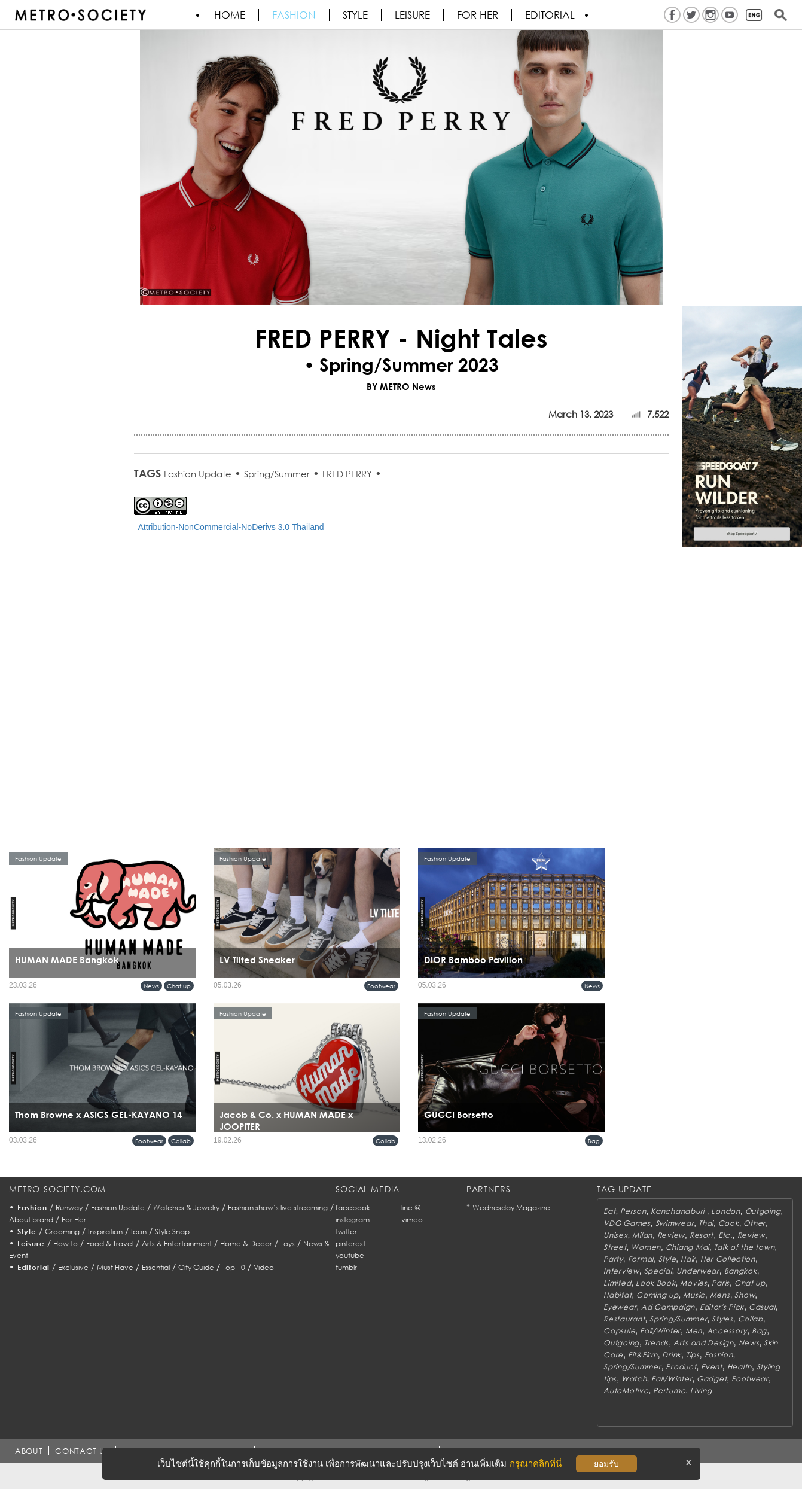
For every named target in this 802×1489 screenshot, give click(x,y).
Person (633, 1211)
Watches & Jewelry (186, 1207)
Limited (617, 1282)
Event (711, 1366)
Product (681, 1366)
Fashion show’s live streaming (278, 1207)
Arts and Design (703, 1342)
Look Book (655, 1282)
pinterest (350, 1243)
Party (613, 1258)
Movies (693, 1282)
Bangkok (740, 1270)
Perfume (669, 1390)
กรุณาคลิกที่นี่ (536, 1463)
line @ (410, 1207)
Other (754, 1223)
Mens (720, 1294)
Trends (656, 1342)
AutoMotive (625, 1390)
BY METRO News (401, 386)
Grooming (62, 1231)
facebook (353, 1207)
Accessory (727, 1330)
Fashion (294, 15)
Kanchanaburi (678, 1211)
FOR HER (477, 15)
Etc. (725, 1235)
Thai (706, 1223)
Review (671, 1235)
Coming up (657, 1294)
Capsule (619, 1330)
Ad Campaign (668, 1306)
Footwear (381, 985)
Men (693, 1330)
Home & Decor (246, 1243)
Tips (693, 1354)
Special (658, 1270)
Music (694, 1294)
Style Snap (172, 1231)
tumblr (346, 1267)
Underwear (697, 1270)
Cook (728, 1223)
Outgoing (763, 1211)
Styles (722, 1318)
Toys (287, 1243)
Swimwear (674, 1223)
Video (264, 1267)
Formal (641, 1258)
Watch (634, 1378)
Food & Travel (109, 1243)
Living (701, 1390)
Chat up (179, 985)
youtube (350, 1255)
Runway (69, 1207)
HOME (229, 15)
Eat (609, 1211)
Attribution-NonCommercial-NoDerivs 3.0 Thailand (231, 527)
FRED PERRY (347, 473)
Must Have (115, 1267)
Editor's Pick (722, 1306)
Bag (594, 1140)
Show (744, 1294)
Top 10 (233, 1267)
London (725, 1211)
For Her (74, 1219)
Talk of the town (744, 1247)
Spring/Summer (277, 473)
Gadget (712, 1378)
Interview (621, 1270)
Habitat (617, 1294)
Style (355, 15)
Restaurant (624, 1318)
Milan (642, 1235)
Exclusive (73, 1267)
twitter (346, 1231)
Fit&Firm (643, 1354)
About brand (31, 1219)
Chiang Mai (687, 1247)
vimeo (412, 1219)
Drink (671, 1354)
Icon (139, 1231)
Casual (762, 1306)
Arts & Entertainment (177, 1243)
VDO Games (626, 1223)
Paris (721, 1282)
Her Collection (727, 1258)
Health (739, 1366)
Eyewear (619, 1306)
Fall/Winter (660, 1330)
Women (646, 1247)
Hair (688, 1258)
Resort (701, 1235)
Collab (181, 1140)
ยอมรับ (606, 1464)
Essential (156, 1267)
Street (614, 1247)
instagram (353, 1219)
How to (65, 1243)
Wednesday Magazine (511, 1207)
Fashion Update (197, 473)
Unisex (615, 1235)
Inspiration (105, 1231)
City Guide (196, 1267)
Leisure (412, 15)
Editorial (550, 15)
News (151, 985)
